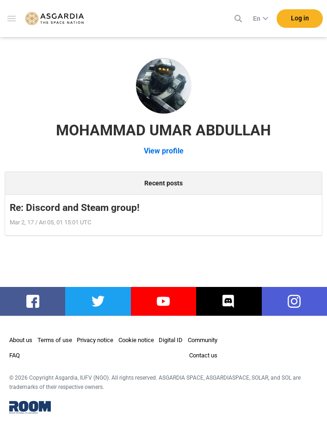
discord (229, 301)
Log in (300, 18)
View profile (164, 150)
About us (20, 340)
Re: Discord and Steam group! (75, 207)
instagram (294, 301)
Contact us (203, 355)
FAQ (14, 355)
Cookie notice (136, 340)
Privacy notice (95, 340)
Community (202, 340)
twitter (98, 301)
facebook (32, 301)
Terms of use (54, 340)
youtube (163, 301)
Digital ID (171, 340)
